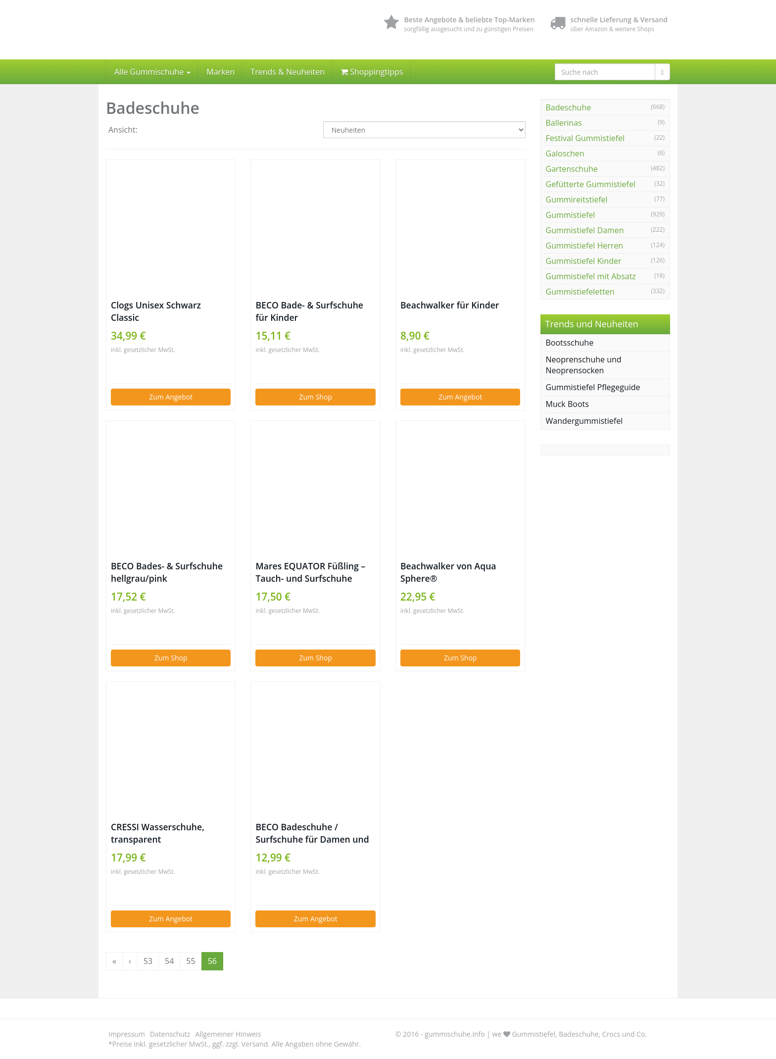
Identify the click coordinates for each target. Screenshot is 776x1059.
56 (212, 961)
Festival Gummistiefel (585, 138)
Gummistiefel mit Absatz (591, 276)
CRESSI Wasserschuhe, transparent (157, 833)
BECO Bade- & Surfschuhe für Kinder (309, 311)
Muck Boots (567, 404)
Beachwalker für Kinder (449, 305)
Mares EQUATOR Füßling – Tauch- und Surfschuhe (310, 572)
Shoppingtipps (371, 71)
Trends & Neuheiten (287, 71)
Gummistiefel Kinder (584, 260)
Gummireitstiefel (577, 199)
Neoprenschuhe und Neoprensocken (584, 365)
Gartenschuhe (572, 168)
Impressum (126, 1034)
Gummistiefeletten (580, 291)
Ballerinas (564, 122)
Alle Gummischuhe (152, 71)
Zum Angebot (171, 397)
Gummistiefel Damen (585, 230)
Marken (220, 71)
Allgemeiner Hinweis (228, 1034)
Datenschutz (170, 1034)
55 (190, 961)
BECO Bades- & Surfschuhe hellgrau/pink (167, 572)
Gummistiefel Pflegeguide (593, 387)
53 (148, 961)
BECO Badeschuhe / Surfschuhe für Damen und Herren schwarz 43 (312, 833)
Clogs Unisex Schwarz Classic (156, 311)
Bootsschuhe (570, 342)
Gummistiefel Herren (585, 245)
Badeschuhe (568, 107)
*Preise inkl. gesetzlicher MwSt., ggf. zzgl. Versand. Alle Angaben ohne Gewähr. (234, 1044)
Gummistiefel (570, 214)
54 (169, 961)
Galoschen (565, 153)
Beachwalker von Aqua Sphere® (448, 572)
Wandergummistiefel (584, 420)
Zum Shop (315, 397)
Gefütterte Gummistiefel (590, 184)
